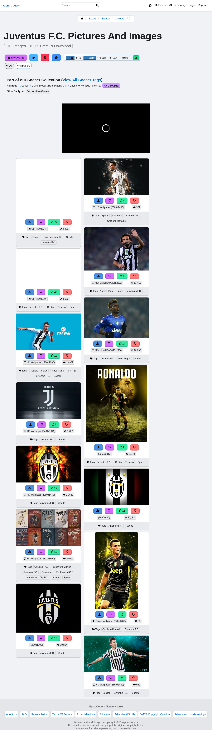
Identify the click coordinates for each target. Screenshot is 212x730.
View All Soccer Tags (82, 80)
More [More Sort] (126, 58)
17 (54, 488)
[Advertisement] (190, 202)
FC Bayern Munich (61, 567)
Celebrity (117, 215)
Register (203, 5)
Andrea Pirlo (106, 291)
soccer (25, 85)
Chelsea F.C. (41, 567)
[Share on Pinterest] (45, 57)
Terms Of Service (62, 714)
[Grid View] (70, 58)
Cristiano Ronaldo (79, 85)
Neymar (96, 85)
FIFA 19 (72, 370)
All (9, 65)
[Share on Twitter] (33, 57)
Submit (160, 5)
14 (122, 343)
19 (54, 355)
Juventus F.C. (123, 18)
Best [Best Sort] (113, 58)
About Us (11, 714)
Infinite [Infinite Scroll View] (89, 58)
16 (54, 551)
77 (54, 222)
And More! (111, 85)
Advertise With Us (125, 714)
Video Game (58, 370)
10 (54, 638)
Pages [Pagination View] (101, 58)
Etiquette (105, 714)
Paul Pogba (124, 358)
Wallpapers (23, 65)
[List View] (78, 58)
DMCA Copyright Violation (155, 714)
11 (122, 510)
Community (177, 5)
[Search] (97, 5)
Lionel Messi (38, 85)
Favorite (16, 57)
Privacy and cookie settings (190, 714)
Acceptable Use (86, 714)
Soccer (106, 18)
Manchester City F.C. (37, 577)
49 (54, 292)
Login (192, 5)
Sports (92, 18)
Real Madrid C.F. (57, 85)
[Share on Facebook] (56, 57)
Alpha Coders (11, 5)
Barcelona (47, 572)
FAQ (24, 714)
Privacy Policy (39, 714)
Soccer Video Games (38, 91)
